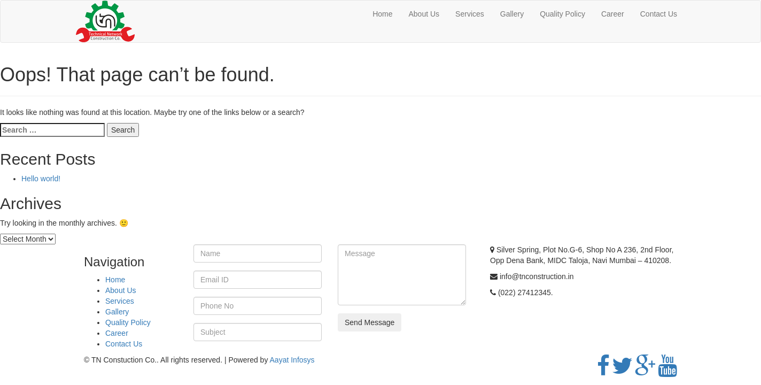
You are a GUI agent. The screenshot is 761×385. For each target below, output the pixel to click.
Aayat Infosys (292, 360)
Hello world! (40, 178)
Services (469, 14)
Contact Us (658, 14)
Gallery (512, 14)
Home (382, 14)
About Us (424, 14)
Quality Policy (562, 14)
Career (612, 14)
